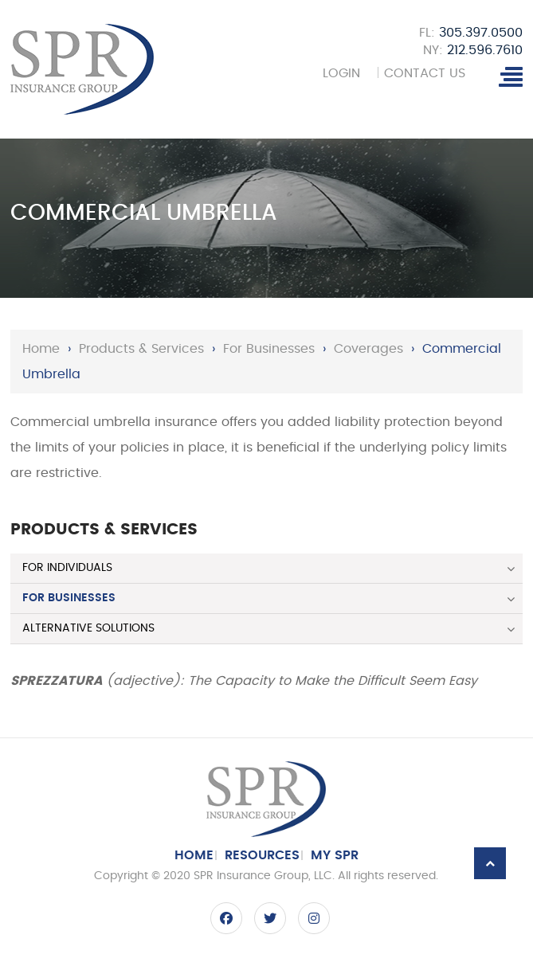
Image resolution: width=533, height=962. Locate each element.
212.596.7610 (485, 50)
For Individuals (67, 567)
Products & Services (141, 348)
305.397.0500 (481, 32)
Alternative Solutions (88, 628)
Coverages (368, 348)
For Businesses (269, 348)
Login (339, 73)
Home (41, 348)
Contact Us (426, 73)
